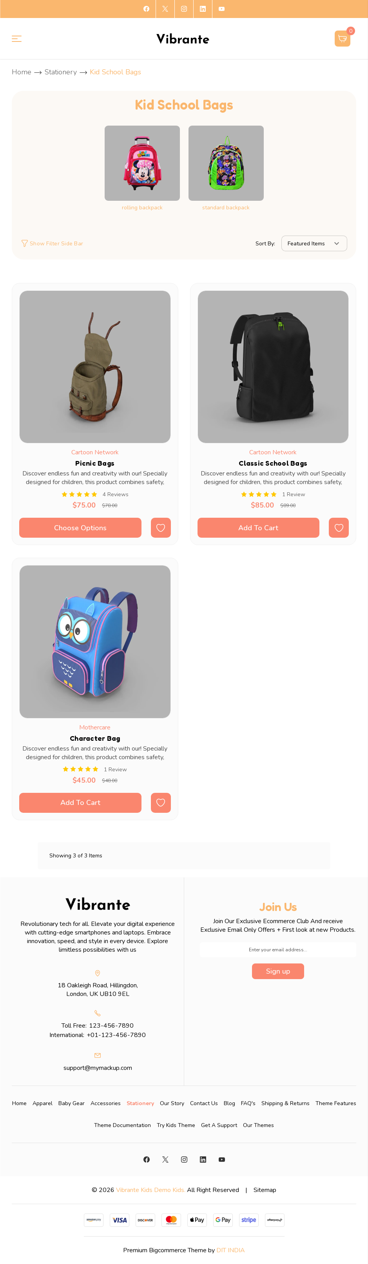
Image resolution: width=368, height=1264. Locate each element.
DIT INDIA (230, 1250)
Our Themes (258, 1125)
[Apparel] (43, 1103)
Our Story (172, 1103)
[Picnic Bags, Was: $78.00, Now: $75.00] (95, 367)
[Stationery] (140, 1103)
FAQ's (248, 1103)
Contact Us (204, 1103)
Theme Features (335, 1103)
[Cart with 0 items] (343, 39)
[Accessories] (106, 1103)
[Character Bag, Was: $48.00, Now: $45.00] (95, 641)
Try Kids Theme (176, 1125)
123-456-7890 (111, 1025)
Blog (229, 1103)
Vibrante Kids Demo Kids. (150, 1190)
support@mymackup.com (97, 1068)
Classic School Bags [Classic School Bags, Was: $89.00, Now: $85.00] (273, 463)
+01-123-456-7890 (116, 1035)
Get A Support (219, 1125)
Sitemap (265, 1190)
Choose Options (80, 528)
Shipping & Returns (285, 1103)
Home (19, 1103)
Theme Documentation (122, 1125)
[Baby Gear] (71, 1103)
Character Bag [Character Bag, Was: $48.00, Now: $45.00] (95, 738)
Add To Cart (258, 528)
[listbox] (314, 243)
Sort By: (265, 243)
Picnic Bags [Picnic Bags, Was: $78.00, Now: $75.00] (94, 463)
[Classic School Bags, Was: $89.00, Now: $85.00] (273, 367)
